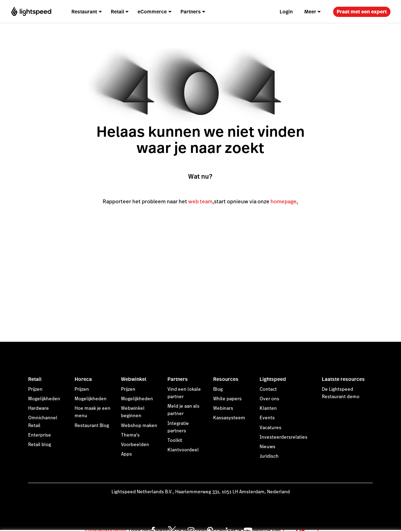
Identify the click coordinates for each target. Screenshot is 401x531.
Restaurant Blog (92, 425)
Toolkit (174, 440)
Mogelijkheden (44, 399)
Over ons (269, 399)
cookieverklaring (105, 522)
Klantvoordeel (183, 450)
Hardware (38, 408)
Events (267, 418)
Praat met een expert (362, 11)
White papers (227, 399)
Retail (35, 379)
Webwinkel (133, 379)
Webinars (223, 408)
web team (200, 201)
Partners (177, 379)
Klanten (268, 408)
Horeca (83, 379)
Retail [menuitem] (117, 11)
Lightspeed (273, 379)
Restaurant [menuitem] (84, 11)
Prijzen (35, 389)
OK (301, 521)
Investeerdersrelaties (283, 437)
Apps (126, 454)
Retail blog (39, 445)
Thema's (130, 435)
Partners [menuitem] (190, 11)
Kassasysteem (229, 418)
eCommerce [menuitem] (152, 11)
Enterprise (39, 435)
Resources (225, 379)
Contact (268, 389)
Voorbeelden (135, 445)
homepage (283, 201)
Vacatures (270, 428)
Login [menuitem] (286, 11)
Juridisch (269, 456)
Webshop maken (139, 425)
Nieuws (267, 447)
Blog (218, 389)
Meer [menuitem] (310, 11)
